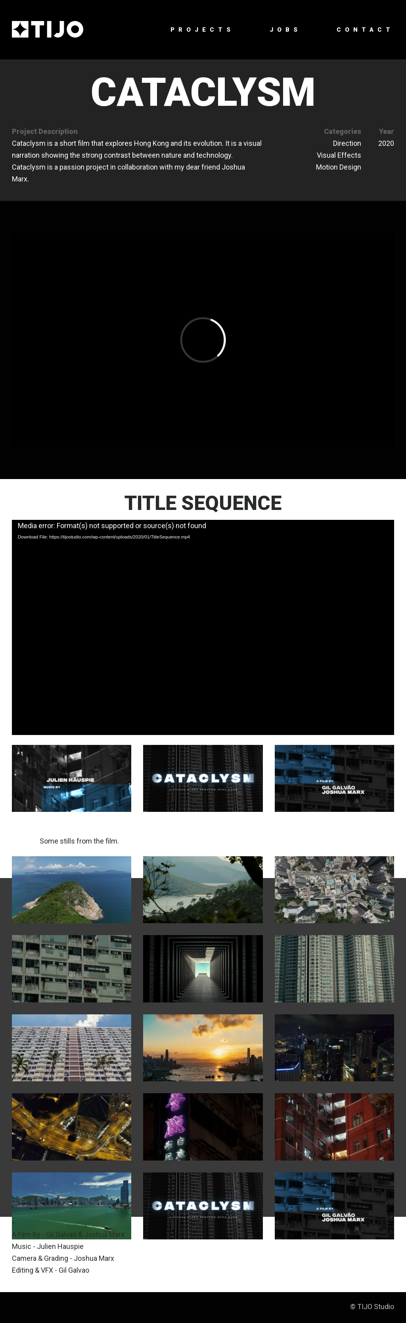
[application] (203, 627)
